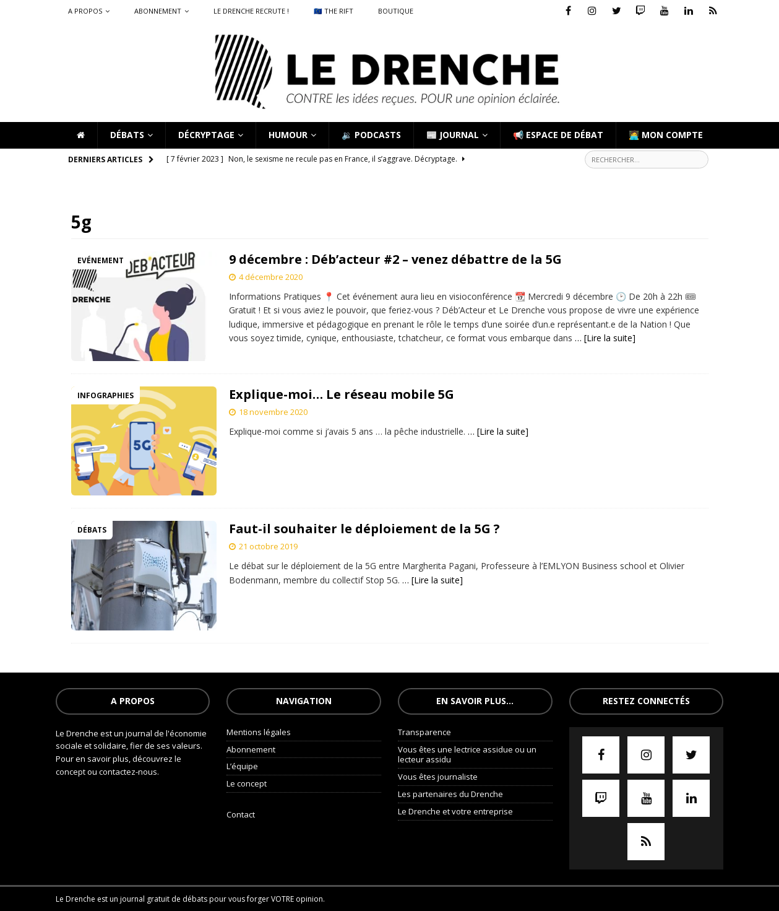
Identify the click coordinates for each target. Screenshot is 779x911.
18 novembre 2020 (273, 411)
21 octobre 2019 (268, 546)
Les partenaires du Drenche (450, 794)
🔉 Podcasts (371, 135)
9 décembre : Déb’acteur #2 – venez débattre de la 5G (395, 259)
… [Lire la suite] (605, 338)
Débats (127, 135)
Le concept (246, 783)
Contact (240, 814)
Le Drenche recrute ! (251, 10)
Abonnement (157, 10)
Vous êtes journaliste (438, 776)
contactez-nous (128, 771)
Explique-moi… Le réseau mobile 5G (341, 394)
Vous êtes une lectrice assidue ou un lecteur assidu (467, 754)
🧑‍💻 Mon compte (666, 135)
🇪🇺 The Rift (333, 10)
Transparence (424, 732)
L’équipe (242, 766)
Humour (288, 135)
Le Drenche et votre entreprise (455, 811)
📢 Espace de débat (558, 135)
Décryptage (206, 135)
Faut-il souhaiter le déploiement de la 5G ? (364, 528)
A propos (85, 10)
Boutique (395, 10)
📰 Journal (452, 135)
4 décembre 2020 (271, 276)
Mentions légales (258, 732)
